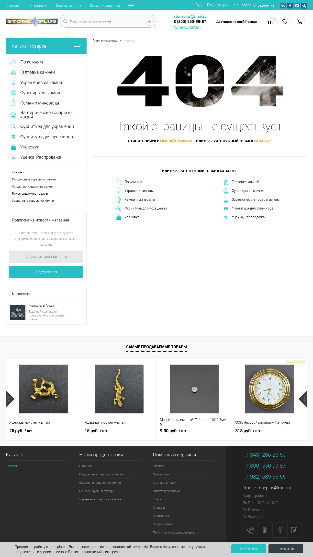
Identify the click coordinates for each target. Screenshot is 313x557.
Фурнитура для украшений (141, 208)
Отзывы (159, 507)
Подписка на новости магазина (40, 220)
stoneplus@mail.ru (273, 487)
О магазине (161, 516)
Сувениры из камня (243, 191)
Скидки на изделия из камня (33, 186)
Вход (199, 5)
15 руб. (96, 430)
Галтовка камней (241, 182)
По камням (129, 182)
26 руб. (20, 430)
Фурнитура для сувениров (248, 208)
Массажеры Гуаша (41, 305)
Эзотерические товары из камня (253, 200)
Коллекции (22, 294)
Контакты (160, 499)
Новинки (18, 172)
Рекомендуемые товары (30, 193)
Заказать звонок (187, 27)
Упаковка (128, 217)
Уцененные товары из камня (33, 200)
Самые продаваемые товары (156, 346)
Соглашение (286, 549)
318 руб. (247, 430)
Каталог (11, 466)
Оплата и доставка (105, 6)
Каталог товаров (46, 46)
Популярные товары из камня (34, 179)
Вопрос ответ (162, 524)
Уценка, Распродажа (244, 217)
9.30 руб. (173, 430)
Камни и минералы (135, 200)
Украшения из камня (136, 191)
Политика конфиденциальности (176, 532)
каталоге (262, 141)
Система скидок (68, 6)
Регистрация (217, 5)
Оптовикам (38, 6)
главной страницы (177, 141)
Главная (12, 6)
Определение (263, 5)
